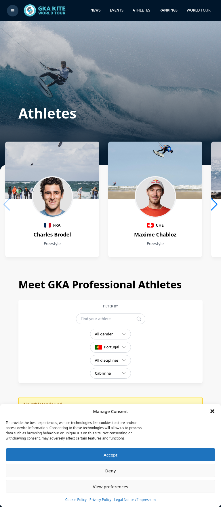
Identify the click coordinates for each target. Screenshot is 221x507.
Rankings (168, 10)
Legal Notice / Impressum (135, 499)
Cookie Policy (76, 499)
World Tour (199, 10)
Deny (110, 471)
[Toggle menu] (12, 10)
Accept (110, 455)
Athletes (141, 10)
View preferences (110, 486)
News (95, 10)
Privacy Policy (100, 499)
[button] (212, 411)
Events (116, 10)
